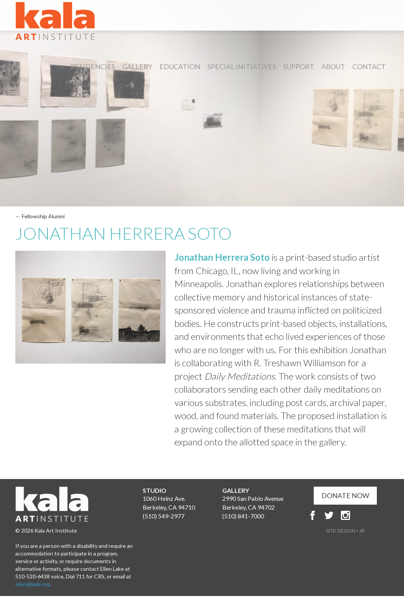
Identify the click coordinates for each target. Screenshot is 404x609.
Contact (369, 66)
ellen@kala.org (32, 584)
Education (180, 66)
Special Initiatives (241, 66)
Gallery (137, 66)
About (333, 66)
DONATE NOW (345, 495)
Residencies (93, 66)
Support (298, 66)
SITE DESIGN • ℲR (345, 531)
